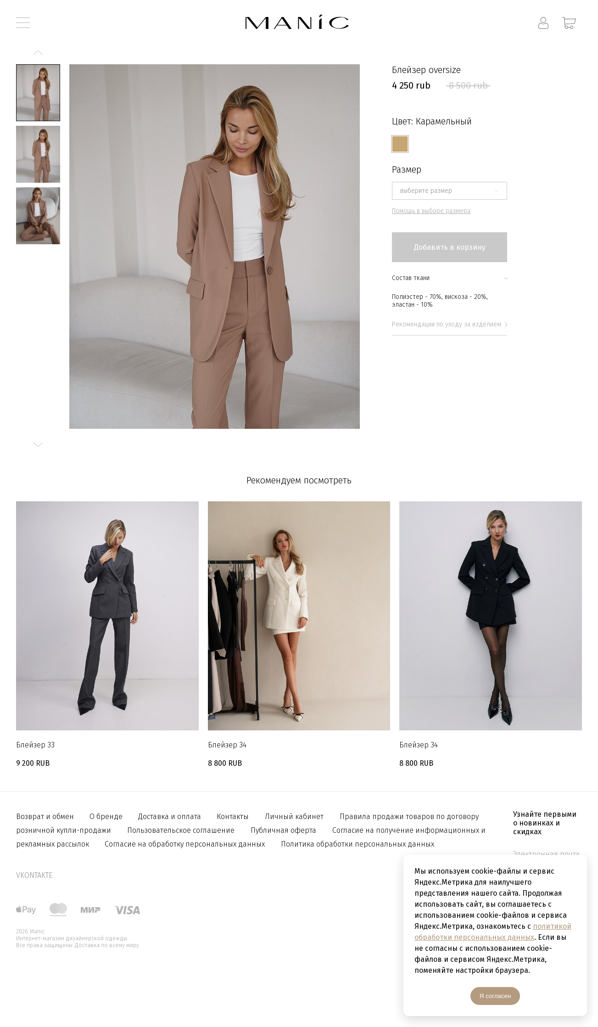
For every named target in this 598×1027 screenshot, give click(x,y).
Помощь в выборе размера (431, 211)
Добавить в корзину (450, 247)
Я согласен (495, 996)
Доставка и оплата (170, 816)
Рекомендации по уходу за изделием (449, 324)
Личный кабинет (294, 816)
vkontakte (34, 875)
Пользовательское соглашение (181, 830)
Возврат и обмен (46, 816)
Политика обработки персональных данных (357, 844)
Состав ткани (449, 278)
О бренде (106, 816)
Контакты (233, 816)
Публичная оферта (283, 830)
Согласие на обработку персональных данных (185, 844)
